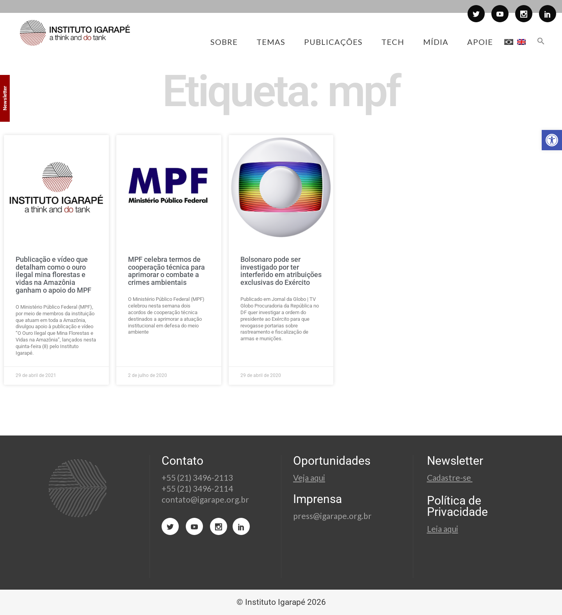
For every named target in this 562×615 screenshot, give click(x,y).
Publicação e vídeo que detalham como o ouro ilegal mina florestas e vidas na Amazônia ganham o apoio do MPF (53, 274)
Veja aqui (309, 477)
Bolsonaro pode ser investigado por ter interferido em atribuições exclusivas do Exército (281, 270)
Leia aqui (442, 528)
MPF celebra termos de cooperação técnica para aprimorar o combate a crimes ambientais (166, 270)
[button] (552, 140)
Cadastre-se (450, 477)
